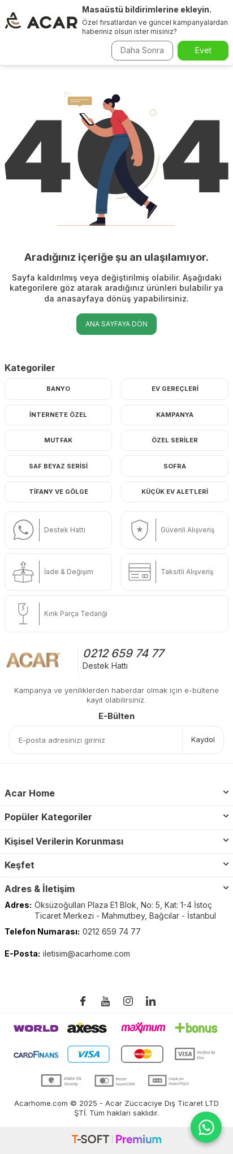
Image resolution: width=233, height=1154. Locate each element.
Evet (203, 50)
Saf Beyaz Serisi (58, 466)
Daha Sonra (142, 50)
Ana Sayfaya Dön (116, 324)
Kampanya (174, 415)
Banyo (58, 389)
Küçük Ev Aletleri (174, 492)
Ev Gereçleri (175, 389)
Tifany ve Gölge (58, 492)
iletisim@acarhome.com (86, 953)
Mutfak (58, 440)
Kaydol (203, 739)
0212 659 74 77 (123, 653)
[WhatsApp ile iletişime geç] (206, 1127)
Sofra (174, 466)
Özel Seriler (175, 440)
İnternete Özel (58, 415)
